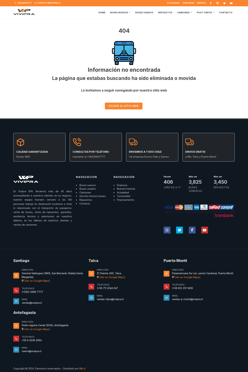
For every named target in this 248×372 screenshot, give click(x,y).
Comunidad (188, 3)
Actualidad (173, 3)
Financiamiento (125, 199)
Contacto (84, 203)
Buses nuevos (87, 185)
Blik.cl (82, 368)
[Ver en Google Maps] (36, 280)
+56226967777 (23, 3)
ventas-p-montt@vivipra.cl (187, 299)
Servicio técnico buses (92, 196)
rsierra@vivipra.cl (31, 351)
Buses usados (87, 188)
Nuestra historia (126, 188)
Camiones (85, 192)
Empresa (201, 3)
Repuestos (85, 199)
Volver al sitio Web (124, 105)
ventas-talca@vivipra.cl (110, 299)
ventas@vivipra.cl (32, 302)
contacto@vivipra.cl (48, 3)
